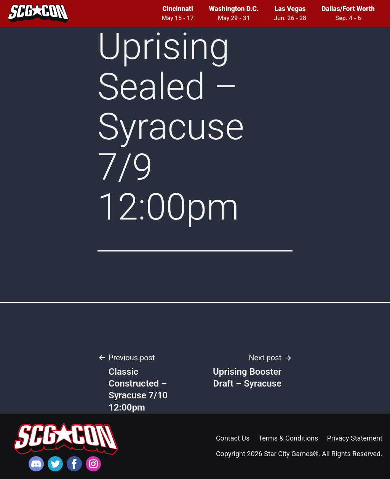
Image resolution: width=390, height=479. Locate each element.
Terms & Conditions (288, 438)
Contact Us (232, 438)
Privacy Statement (354, 438)
